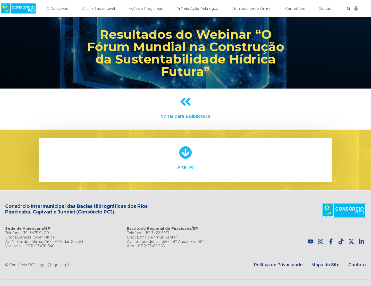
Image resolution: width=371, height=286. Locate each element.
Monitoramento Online (252, 8)
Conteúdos (295, 8)
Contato (325, 8)
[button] (348, 8)
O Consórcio (57, 8)
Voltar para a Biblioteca (185, 116)
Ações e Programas (146, 8)
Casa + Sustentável (98, 8)
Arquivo (185, 167)
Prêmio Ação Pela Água (197, 8)
